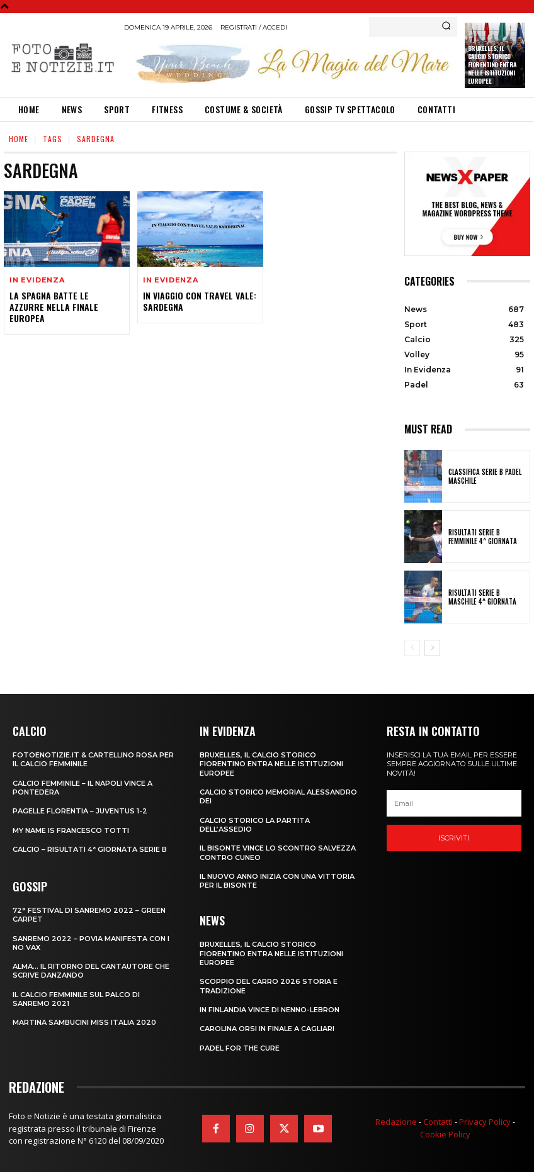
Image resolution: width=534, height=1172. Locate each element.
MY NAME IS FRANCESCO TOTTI (71, 830)
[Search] (446, 27)
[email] (454, 803)
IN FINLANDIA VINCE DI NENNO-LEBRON (269, 1009)
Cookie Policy (445, 1134)
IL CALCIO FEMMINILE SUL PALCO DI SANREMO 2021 (76, 999)
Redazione (396, 1121)
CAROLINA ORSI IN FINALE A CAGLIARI (267, 1028)
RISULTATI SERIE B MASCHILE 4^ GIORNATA (482, 597)
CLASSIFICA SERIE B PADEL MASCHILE (484, 476)
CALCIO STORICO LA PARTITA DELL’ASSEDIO (255, 825)
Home (18, 138)
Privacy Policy (485, 1121)
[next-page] (432, 648)
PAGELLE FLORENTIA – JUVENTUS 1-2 (80, 810)
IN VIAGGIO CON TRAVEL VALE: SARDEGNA (199, 301)
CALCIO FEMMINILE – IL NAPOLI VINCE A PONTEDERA (82, 787)
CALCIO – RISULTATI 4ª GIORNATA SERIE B (90, 849)
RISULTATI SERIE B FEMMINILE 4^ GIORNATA (482, 536)
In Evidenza (37, 280)
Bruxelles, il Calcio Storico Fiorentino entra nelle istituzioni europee (492, 64)
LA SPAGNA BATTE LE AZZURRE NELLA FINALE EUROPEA (53, 307)
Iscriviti (453, 838)
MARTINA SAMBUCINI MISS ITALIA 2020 (84, 1022)
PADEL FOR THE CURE (240, 1048)
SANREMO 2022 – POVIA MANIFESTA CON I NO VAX (91, 943)
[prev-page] (412, 648)
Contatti (438, 1121)
